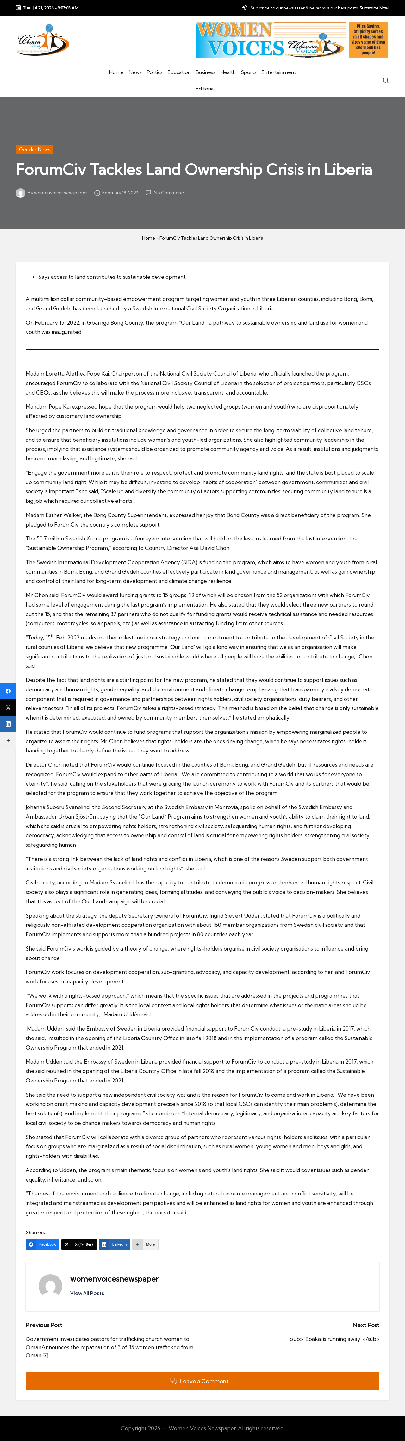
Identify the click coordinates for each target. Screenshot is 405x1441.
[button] (87, 1293)
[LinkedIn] (115, 1244)
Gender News (34, 150)
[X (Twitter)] (79, 1244)
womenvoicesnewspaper (114, 1278)
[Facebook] (42, 1244)
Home (148, 238)
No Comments (165, 193)
